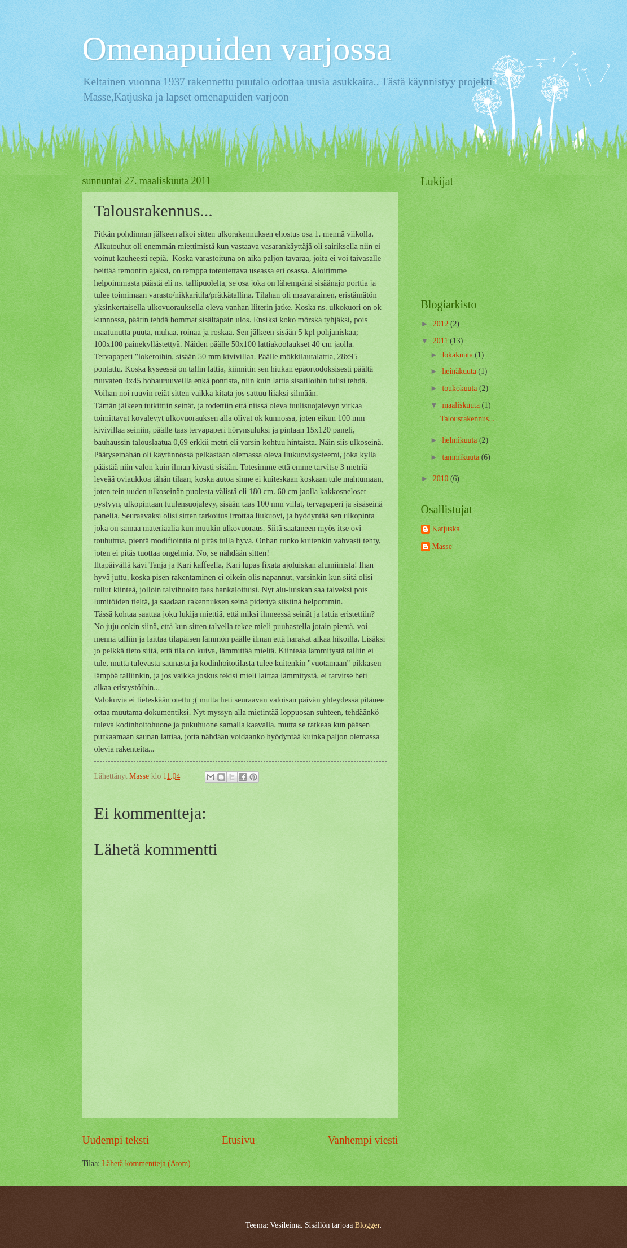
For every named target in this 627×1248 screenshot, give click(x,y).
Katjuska (446, 529)
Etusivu (238, 1140)
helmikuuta (460, 440)
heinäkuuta (460, 371)
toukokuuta (460, 388)
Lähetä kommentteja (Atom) (146, 1163)
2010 (441, 478)
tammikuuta (461, 457)
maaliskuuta (461, 405)
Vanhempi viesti (363, 1140)
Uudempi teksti (116, 1140)
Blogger (367, 1225)
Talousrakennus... (467, 418)
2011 (441, 341)
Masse (442, 546)
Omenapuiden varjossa (237, 48)
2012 (441, 324)
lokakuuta (458, 355)
